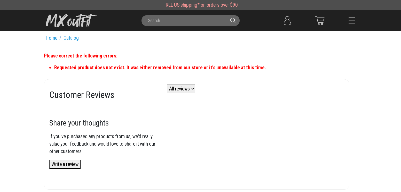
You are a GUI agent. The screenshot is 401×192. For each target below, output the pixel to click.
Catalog (71, 38)
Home (51, 38)
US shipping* (187, 5)
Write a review (64, 164)
